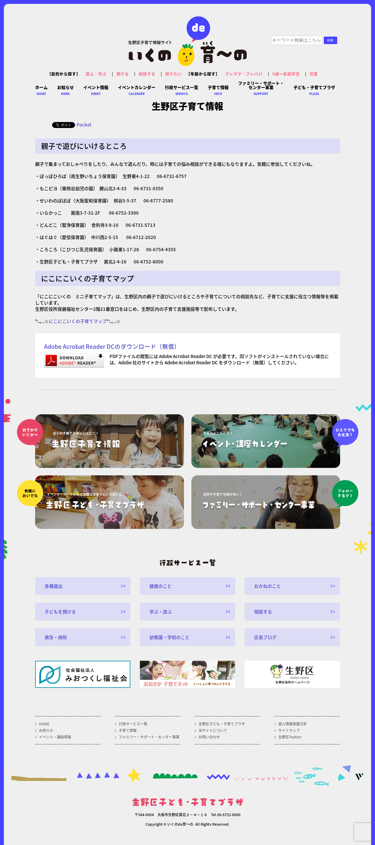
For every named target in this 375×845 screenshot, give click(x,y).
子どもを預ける (60, 611)
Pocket (83, 124)
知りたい (173, 74)
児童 (314, 74)
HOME (44, 724)
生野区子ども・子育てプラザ (222, 724)
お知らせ (46, 730)
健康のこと (160, 586)
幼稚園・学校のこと (169, 637)
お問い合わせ (209, 737)
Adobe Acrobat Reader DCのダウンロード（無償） (112, 346)
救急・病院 (56, 637)
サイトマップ (289, 730)
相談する (147, 74)
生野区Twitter (289, 737)
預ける (122, 74)
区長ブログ (265, 637)
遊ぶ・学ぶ (96, 74)
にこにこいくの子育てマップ (78, 321)
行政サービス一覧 (133, 724)
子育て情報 (128, 730)
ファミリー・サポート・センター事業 (149, 737)
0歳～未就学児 (286, 74)
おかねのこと (267, 586)
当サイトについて (213, 730)
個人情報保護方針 (292, 724)
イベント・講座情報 (55, 737)
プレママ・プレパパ (243, 74)
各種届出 (53, 586)
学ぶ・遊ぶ (160, 611)
